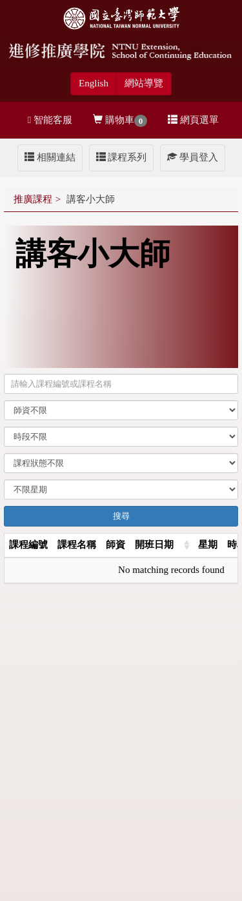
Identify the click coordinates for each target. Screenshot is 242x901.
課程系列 (121, 157)
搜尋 (121, 516)
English (93, 83)
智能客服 (50, 120)
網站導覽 (144, 83)
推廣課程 (33, 199)
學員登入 (192, 157)
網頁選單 (193, 120)
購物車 (120, 121)
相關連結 (50, 157)
